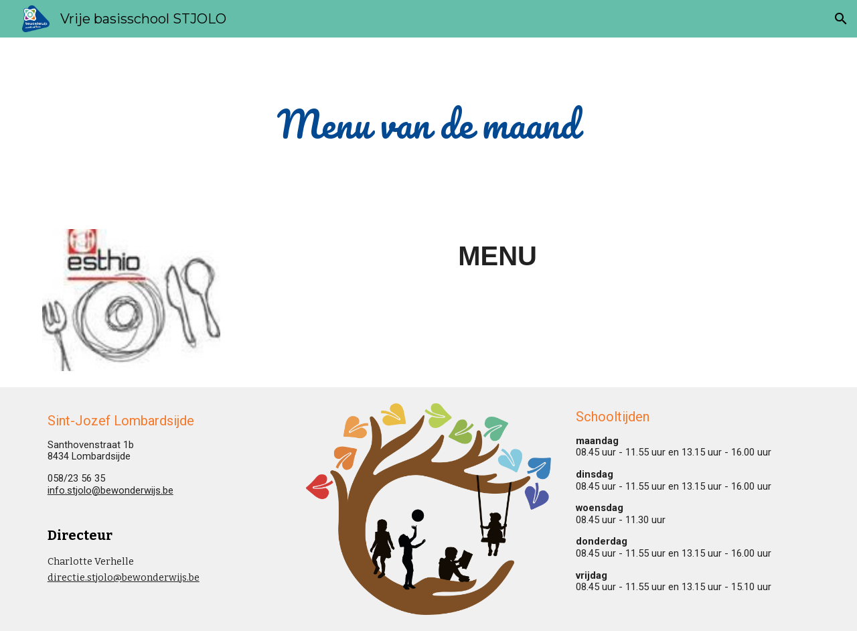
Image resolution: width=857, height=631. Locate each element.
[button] (841, 19)
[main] (428, 125)
